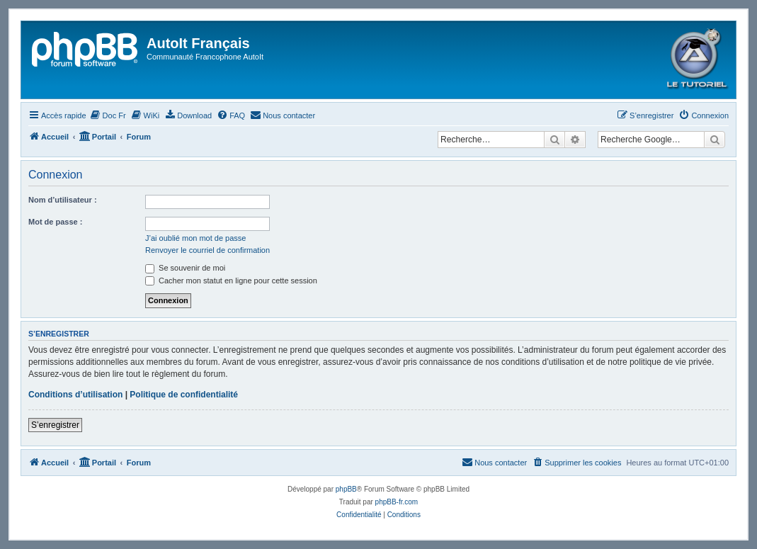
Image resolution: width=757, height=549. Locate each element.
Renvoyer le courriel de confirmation (207, 250)
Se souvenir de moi (185, 268)
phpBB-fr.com (397, 502)
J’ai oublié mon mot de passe (195, 238)
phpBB (346, 489)
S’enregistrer (55, 425)
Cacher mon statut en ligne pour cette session (231, 280)
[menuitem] (108, 115)
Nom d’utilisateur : (62, 200)
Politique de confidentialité (184, 395)
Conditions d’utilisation (75, 395)
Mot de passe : (55, 221)
